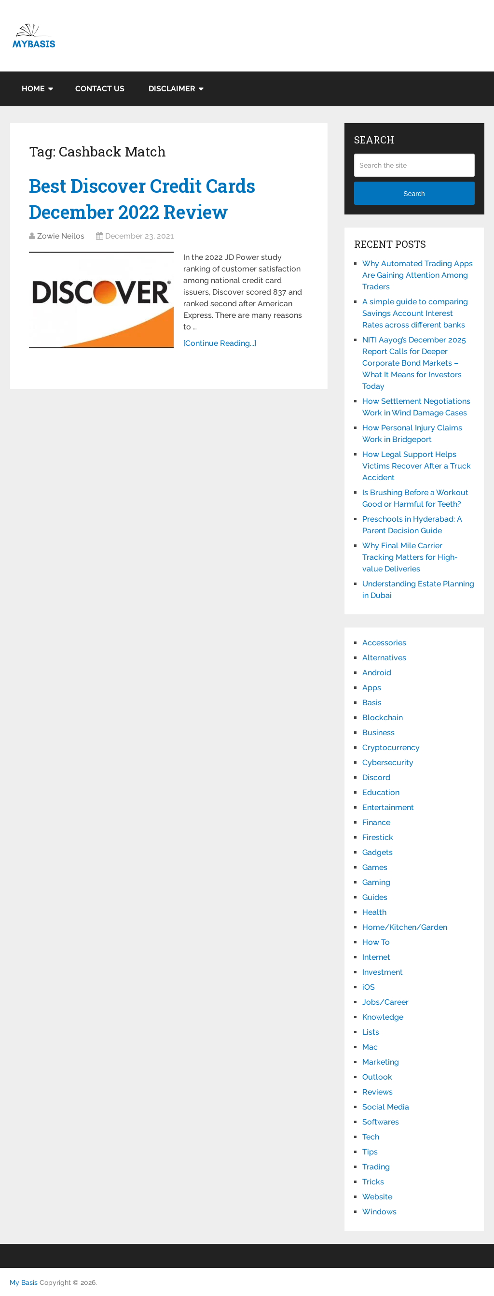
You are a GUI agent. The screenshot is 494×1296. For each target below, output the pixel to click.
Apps (371, 687)
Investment (382, 972)
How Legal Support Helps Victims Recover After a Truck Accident (416, 466)
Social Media (385, 1106)
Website (377, 1196)
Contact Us (99, 88)
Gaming (376, 882)
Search (414, 194)
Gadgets (377, 852)
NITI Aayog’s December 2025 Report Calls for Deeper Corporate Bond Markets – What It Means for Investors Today (414, 363)
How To (376, 942)
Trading (376, 1166)
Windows (379, 1211)
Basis (372, 702)
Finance (376, 822)
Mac (370, 1047)
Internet (376, 957)
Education (380, 792)
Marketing (380, 1062)
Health (374, 912)
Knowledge (382, 1017)
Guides (374, 897)
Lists (370, 1032)
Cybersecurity (387, 762)
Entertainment (388, 807)
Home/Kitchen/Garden (404, 927)
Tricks (373, 1181)
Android (376, 672)
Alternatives (384, 657)
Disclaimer (172, 88)
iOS (368, 987)
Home (33, 88)
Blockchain (382, 717)
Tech (370, 1136)
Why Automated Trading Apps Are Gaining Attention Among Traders (417, 275)
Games (374, 867)
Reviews (377, 1092)
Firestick (377, 837)
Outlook (377, 1077)
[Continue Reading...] (219, 343)
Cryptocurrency (391, 747)
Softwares (380, 1121)
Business (378, 732)
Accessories (384, 642)
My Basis (24, 1282)
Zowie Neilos (60, 236)
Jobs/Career (385, 1002)
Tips (370, 1151)
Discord (376, 777)
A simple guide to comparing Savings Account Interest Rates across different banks (415, 313)
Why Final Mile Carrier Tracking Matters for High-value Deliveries (410, 557)
